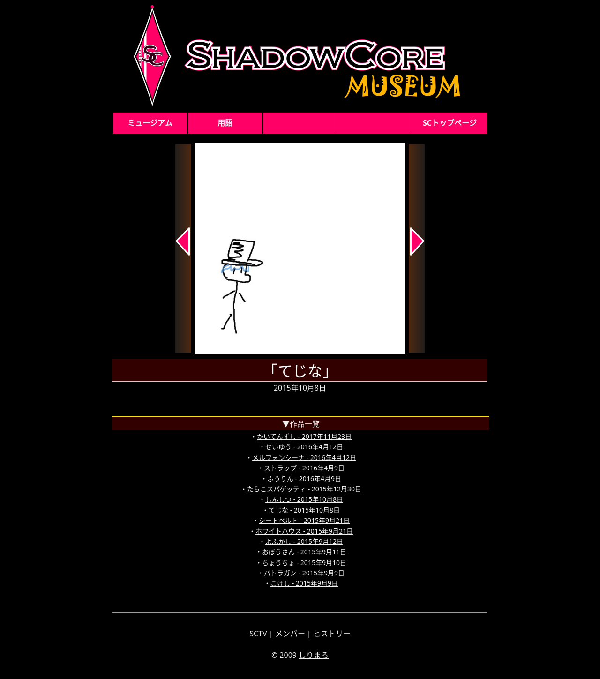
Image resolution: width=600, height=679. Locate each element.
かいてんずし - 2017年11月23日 (304, 436)
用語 (225, 123)
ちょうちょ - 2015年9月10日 (304, 562)
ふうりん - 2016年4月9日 (304, 478)
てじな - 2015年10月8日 (304, 509)
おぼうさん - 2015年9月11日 (304, 551)
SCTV (258, 633)
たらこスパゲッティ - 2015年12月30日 (304, 488)
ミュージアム (150, 123)
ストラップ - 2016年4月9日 (304, 467)
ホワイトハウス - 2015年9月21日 (304, 531)
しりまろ (314, 655)
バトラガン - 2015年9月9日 (304, 572)
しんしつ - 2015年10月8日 (304, 499)
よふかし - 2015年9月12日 (304, 541)
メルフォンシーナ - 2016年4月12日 (304, 457)
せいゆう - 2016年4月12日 (304, 446)
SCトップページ (450, 123)
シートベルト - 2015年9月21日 (304, 520)
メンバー (290, 633)
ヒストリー (332, 633)
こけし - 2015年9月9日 (304, 583)
